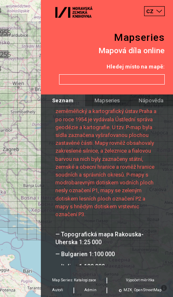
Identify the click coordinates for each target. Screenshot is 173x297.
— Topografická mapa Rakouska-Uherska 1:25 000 (99, 238)
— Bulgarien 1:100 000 (85, 254)
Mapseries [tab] (107, 100)
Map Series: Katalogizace (74, 280)
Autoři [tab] (57, 290)
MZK (127, 290)
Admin (90, 290)
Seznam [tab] (62, 100)
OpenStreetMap (147, 290)
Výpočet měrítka (140, 280)
